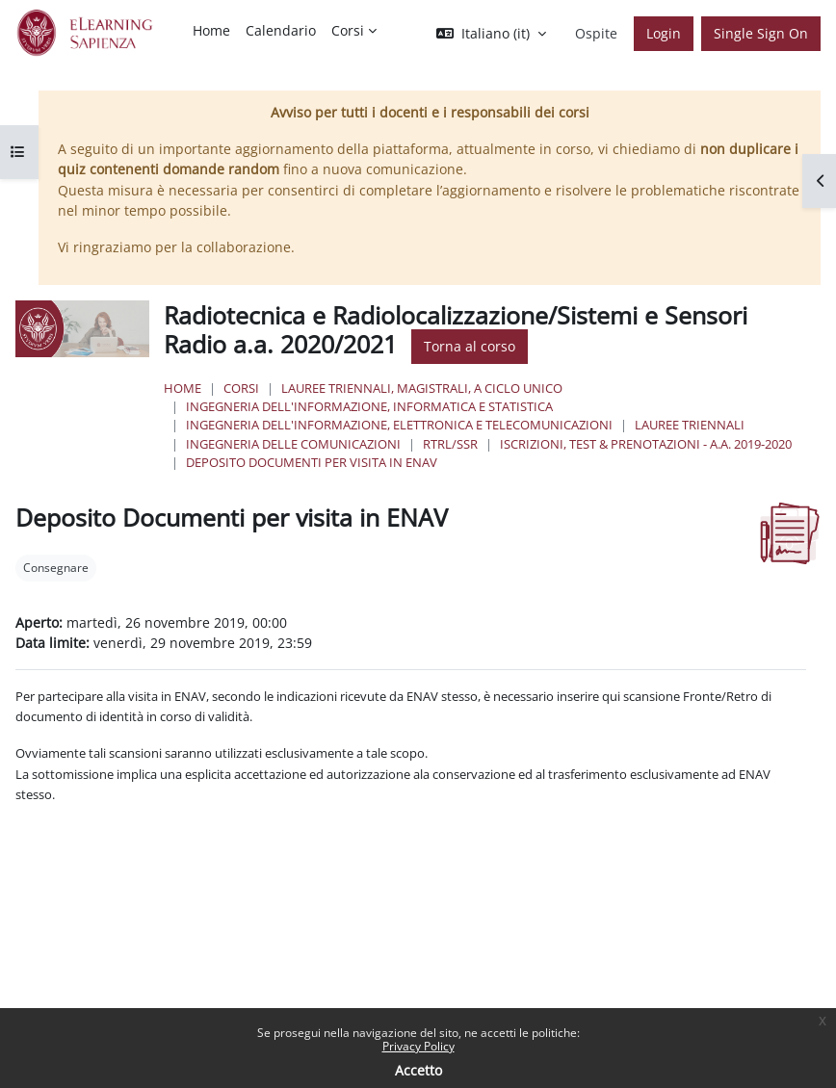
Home (182, 388)
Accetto (418, 1070)
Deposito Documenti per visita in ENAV (311, 462)
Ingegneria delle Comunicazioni (293, 444)
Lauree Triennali (690, 424)
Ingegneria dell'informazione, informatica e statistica (369, 406)
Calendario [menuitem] (281, 30)
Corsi (241, 388)
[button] (491, 33)
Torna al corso (469, 346)
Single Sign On (761, 33)
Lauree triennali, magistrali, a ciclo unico (421, 388)
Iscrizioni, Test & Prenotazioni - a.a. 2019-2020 (646, 444)
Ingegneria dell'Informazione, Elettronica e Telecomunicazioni (399, 424)
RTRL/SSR (450, 444)
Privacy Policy (418, 1046)
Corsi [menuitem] (347, 30)
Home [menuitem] (211, 30)
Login (663, 33)
